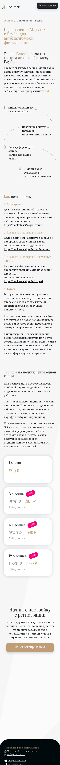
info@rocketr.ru (16, 754)
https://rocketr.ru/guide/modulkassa (27, 249)
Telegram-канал (15, 760)
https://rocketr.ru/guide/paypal (23, 281)
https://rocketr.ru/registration (23, 225)
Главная (8, 20)
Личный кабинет (47, 5)
